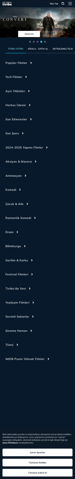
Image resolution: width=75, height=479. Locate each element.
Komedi (10, 190)
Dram (9, 232)
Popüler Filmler (16, 63)
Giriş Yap (54, 3)
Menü (70, 3)
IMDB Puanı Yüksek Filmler (25, 359)
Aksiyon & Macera (18, 161)
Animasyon (13, 175)
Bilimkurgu (13, 246)
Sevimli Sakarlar (17, 316)
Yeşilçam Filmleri (17, 302)
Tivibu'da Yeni (15, 288)
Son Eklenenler (16, 119)
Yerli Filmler (13, 77)
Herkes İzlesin (15, 105)
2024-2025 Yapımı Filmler (24, 147)
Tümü (9, 345)
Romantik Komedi (18, 218)
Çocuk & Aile (14, 204)
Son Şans (12, 133)
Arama (63, 3)
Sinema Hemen (16, 331)
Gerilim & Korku (16, 260)
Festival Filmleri (16, 274)
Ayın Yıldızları (15, 91)
